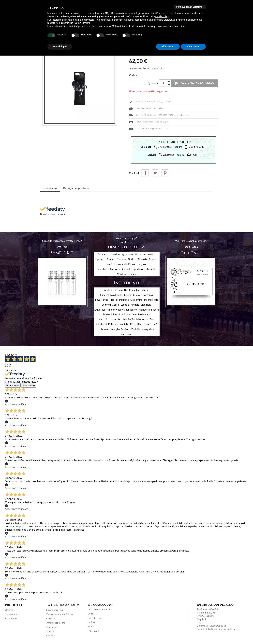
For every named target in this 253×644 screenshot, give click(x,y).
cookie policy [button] (161, 16)
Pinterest (165, 173)
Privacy (50, 631)
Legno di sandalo (129, 304)
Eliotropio (147, 294)
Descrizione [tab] (50, 188)
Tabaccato (150, 268)
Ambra (108, 289)
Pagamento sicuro (55, 622)
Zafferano (126, 333)
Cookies (50, 635)
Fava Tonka (101, 299)
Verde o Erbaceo (126, 273)
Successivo (28, 385)
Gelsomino (136, 299)
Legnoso (142, 264)
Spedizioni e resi (54, 609)
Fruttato (153, 259)
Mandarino (130, 309)
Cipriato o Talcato (105, 259)
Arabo (138, 254)
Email (192, 155)
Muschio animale (120, 314)
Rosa (146, 324)
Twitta (155, 173)
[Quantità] (163, 83)
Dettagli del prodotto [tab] (76, 188)
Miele (106, 314)
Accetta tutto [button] (193, 46)
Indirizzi (91, 622)
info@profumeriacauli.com (221, 628)
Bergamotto (121, 289)
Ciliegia (144, 289)
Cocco (128, 294)
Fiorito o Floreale (137, 259)
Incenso (148, 299)
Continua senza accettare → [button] (190, 7)
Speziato (138, 268)
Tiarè (154, 324)
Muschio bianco (141, 314)
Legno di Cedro (110, 304)
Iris (156, 299)
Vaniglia (115, 328)
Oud (151, 319)
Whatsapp (166, 155)
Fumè (109, 264)
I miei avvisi (93, 630)
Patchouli (101, 324)
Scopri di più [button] (60, 46)
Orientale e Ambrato (108, 268)
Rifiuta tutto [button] (167, 46)
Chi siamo (51, 618)
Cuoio (136, 294)
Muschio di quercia (109, 319)
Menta (155, 309)
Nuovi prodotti (12, 614)
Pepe (133, 324)
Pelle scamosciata (118, 324)
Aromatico (149, 254)
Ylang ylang (148, 328)
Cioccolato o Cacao (111, 294)
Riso (139, 324)
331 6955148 (194, 147)
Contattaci (52, 627)
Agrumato (127, 254)
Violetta (135, 328)
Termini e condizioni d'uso (59, 614)
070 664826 (162, 147)
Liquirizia (146, 304)
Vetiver (125, 328)
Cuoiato (121, 259)
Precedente (12, 385)
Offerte (9, 609)
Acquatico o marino (109, 254)
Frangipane (122, 299)
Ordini (91, 613)
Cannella (134, 289)
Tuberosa (103, 328)
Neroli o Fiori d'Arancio (135, 319)
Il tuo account (100, 605)
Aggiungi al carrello (194, 83)
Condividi (145, 173)
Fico (112, 299)
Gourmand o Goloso (125, 264)
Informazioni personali (99, 609)
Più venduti (11, 618)
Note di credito (95, 617)
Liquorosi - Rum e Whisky (108, 309)
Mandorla (144, 309)
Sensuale (126, 268)
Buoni (91, 626)
